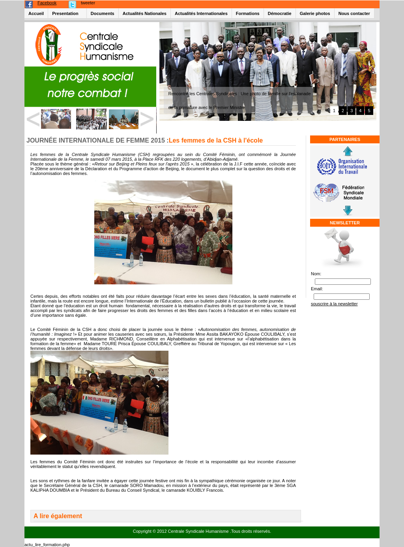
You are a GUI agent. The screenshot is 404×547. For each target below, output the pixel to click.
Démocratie (280, 13)
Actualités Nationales (144, 13)
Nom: (316, 273)
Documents (102, 13)
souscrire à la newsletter (334, 303)
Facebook (46, 2)
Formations (248, 13)
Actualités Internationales (201, 13)
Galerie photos (315, 13)
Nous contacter (354, 13)
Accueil (36, 13)
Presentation (65, 13)
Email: (317, 288)
